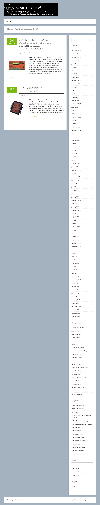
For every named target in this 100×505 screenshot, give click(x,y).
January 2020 (75, 167)
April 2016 (74, 233)
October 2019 (75, 173)
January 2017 (75, 223)
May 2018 (74, 203)
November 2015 (76, 243)
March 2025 (74, 74)
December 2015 (76, 240)
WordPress (89, 500)
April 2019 (74, 193)
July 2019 (74, 183)
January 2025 (75, 77)
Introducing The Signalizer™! (32, 90)
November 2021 (76, 130)
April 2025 (74, 70)
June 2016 (74, 230)
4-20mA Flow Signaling (77, 328)
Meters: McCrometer (77, 451)
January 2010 (75, 303)
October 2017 (75, 213)
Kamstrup (74, 344)
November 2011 (76, 280)
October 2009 (75, 310)
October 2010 (75, 290)
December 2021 (76, 127)
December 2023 (76, 104)
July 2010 (74, 296)
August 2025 (75, 60)
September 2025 (76, 57)
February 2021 (75, 140)
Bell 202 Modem (76, 334)
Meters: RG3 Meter (77, 454)
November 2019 (76, 170)
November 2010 (76, 286)
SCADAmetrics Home (77, 405)
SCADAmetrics (25, 500)
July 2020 (74, 153)
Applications (75, 331)
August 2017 (75, 217)
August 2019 (75, 180)
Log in (73, 465)
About (8, 21)
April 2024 (74, 94)
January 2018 (75, 207)
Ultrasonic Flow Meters (78, 387)
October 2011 (75, 283)
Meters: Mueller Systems (78, 441)
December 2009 (76, 306)
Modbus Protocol (76, 361)
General (73, 341)
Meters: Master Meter (77, 437)
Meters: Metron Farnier (78, 444)
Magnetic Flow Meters (77, 347)
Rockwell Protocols (77, 374)
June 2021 (74, 134)
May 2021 (74, 137)
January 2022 (75, 124)
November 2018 (76, 200)
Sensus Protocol (76, 381)
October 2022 (75, 120)
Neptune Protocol (76, 364)
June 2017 (74, 220)
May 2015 (74, 253)
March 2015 (74, 260)
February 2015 (75, 263)
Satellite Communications (78, 377)
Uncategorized (75, 391)
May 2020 (74, 157)
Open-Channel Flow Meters (79, 367)
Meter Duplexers (76, 354)
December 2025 (76, 50)
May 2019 (74, 190)
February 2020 (75, 163)
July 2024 (74, 87)
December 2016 (76, 227)
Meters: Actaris (75, 427)
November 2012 (76, 273)
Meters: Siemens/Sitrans (78, 447)
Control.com (75, 412)
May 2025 (74, 67)
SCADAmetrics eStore (77, 409)
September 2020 (76, 150)
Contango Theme (73, 500)
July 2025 (74, 64)
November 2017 (76, 210)
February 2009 (75, 316)
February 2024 (75, 100)
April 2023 (74, 114)
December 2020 (76, 147)
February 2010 (75, 300)
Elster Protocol (75, 338)
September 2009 (76, 313)
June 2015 (74, 250)
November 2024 (76, 80)
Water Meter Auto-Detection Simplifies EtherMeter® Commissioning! (35, 44)
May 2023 (74, 110)
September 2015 (76, 247)
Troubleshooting (76, 384)
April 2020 (74, 160)
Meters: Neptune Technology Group (82, 421)
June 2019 (74, 187)
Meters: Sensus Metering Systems (81, 424)
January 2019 (75, 197)
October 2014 (75, 266)
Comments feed (76, 472)
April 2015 (74, 256)
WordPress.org (75, 475)
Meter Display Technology (79, 351)
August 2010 (75, 293)
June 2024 (74, 90)
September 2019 (76, 177)
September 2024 (76, 84)
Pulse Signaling (75, 371)
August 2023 (75, 107)
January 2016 (75, 237)
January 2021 (75, 143)
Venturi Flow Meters (77, 394)
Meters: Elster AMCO (77, 434)
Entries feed (75, 468)
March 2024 (74, 97)
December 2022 (76, 117)
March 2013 (74, 270)
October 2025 (75, 54)
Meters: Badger (76, 431)
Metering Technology (77, 357)
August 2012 (75, 276)
